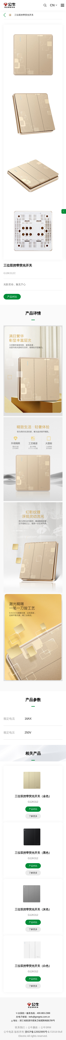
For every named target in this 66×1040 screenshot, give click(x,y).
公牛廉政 (33, 1027)
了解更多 (33, 816)
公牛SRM (46, 1027)
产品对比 (12, 296)
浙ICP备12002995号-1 (37, 1031)
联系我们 (20, 1027)
